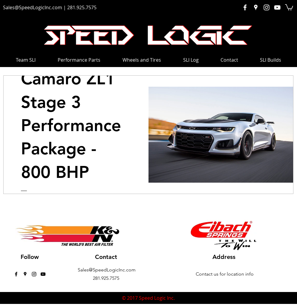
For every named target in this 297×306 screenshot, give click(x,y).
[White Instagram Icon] (266, 7)
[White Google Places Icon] (256, 7)
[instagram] (34, 274)
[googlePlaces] (25, 274)
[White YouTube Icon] (277, 7)
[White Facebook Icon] (245, 7)
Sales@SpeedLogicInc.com (32, 7)
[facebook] (16, 274)
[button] (289, 7)
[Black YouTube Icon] (43, 274)
